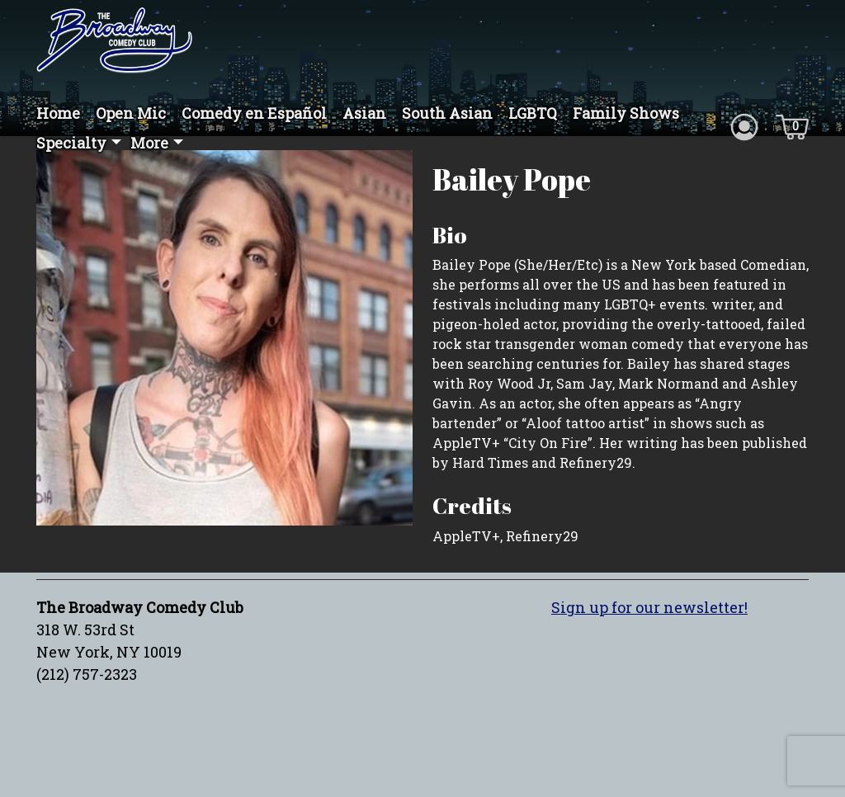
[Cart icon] (792, 125)
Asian (364, 113)
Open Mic (131, 113)
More (149, 143)
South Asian (447, 113)
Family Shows (626, 113)
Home (58, 113)
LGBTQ (532, 113)
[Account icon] (744, 125)
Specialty (71, 143)
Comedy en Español (254, 113)
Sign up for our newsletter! (649, 607)
